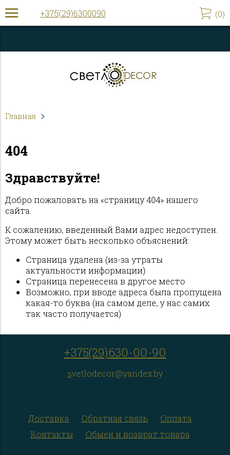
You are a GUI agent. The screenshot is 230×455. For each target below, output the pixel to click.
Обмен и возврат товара (138, 434)
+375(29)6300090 (73, 13)
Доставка (48, 418)
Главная (20, 116)
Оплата (176, 418)
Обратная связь (114, 418)
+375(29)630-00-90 (115, 352)
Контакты (51, 434)
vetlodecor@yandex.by (117, 373)
